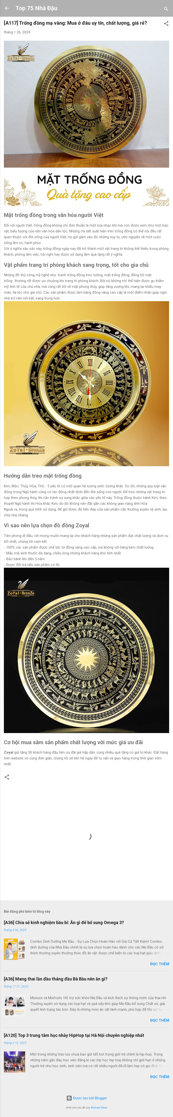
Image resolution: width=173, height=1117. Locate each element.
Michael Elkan (99, 1107)
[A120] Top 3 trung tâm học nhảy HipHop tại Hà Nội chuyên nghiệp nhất (74, 1035)
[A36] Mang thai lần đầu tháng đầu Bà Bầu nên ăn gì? (55, 978)
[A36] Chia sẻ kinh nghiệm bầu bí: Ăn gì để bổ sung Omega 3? (64, 922)
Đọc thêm (159, 964)
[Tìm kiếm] (166, 9)
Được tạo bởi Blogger (86, 1098)
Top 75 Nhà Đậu (36, 8)
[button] (166, 24)
